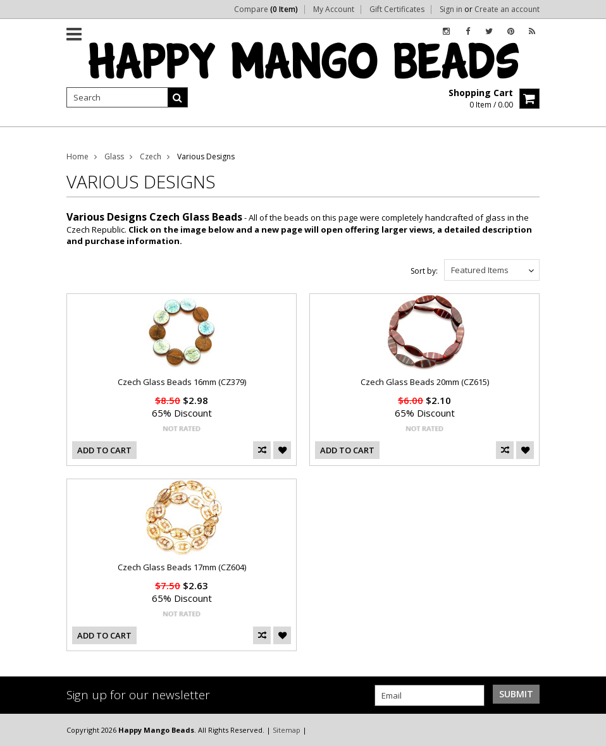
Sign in (451, 9)
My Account (333, 9)
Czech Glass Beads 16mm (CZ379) (182, 382)
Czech (150, 156)
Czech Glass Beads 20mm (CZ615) (425, 382)
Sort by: (424, 271)
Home (77, 156)
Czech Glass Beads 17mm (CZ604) (182, 567)
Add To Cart (104, 450)
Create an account (507, 9)
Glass (114, 156)
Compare (266, 9)
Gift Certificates (396, 9)
